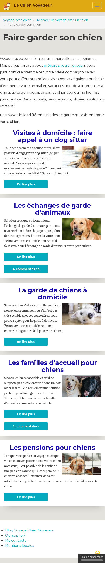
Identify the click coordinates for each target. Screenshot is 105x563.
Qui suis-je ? (15, 535)
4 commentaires (26, 269)
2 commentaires (26, 426)
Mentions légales (19, 546)
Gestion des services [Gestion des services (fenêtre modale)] (92, 558)
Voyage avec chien (17, 20)
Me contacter (16, 540)
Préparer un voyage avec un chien (62, 20)
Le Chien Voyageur (33, 5)
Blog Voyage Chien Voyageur (30, 530)
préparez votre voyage (63, 65)
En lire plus (32, 184)
